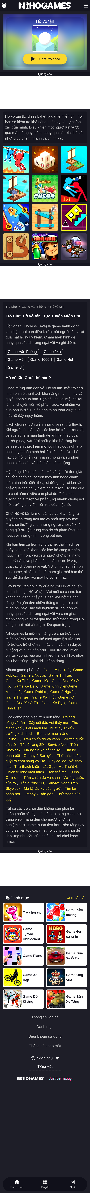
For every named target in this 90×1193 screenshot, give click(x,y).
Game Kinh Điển (53, 686)
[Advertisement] (45, 92)
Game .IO (40, 681)
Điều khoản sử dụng (45, 1036)
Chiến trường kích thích (25, 772)
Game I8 (15, 367)
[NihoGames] (45, 5)
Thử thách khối (26, 767)
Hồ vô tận (57, 306)
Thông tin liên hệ (44, 1017)
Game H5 (15, 359)
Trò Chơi (12, 306)
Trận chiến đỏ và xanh (41, 739)
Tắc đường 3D (32, 745)
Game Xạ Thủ (17, 681)
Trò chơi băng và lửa (28, 761)
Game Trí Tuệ (60, 675)
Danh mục (45, 1027)
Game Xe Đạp (25, 686)
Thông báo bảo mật (45, 1046)
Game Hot (64, 359)
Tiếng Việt (45, 1066)
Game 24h (52, 352)
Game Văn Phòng (34, 306)
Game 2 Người (33, 675)
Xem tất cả (75, 898)
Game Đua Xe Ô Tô (22, 703)
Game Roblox (35, 692)
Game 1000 (39, 359)
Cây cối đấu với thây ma (48, 723)
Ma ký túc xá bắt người (42, 750)
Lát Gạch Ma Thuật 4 (43, 728)
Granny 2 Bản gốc (38, 756)
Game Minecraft (56, 670)
